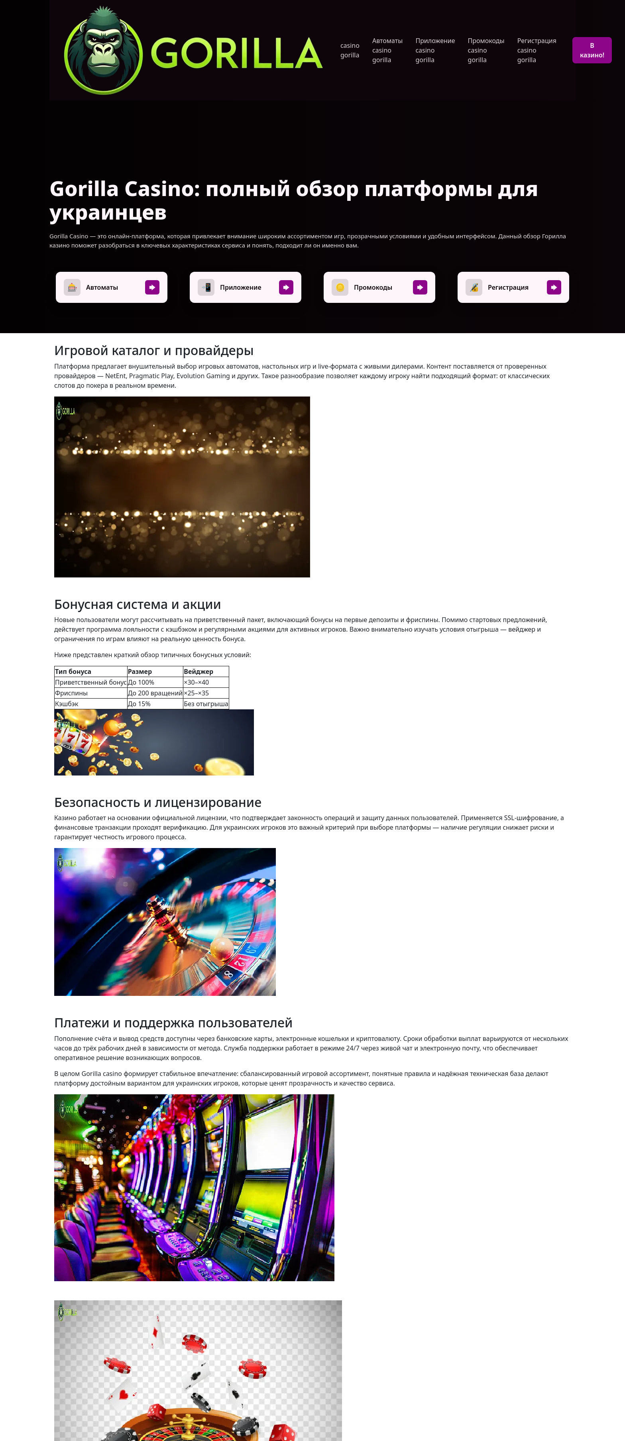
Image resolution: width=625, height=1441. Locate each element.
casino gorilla (350, 50)
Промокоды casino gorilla (486, 50)
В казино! (592, 50)
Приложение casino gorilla (435, 50)
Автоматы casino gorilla (387, 50)
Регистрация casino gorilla (536, 50)
